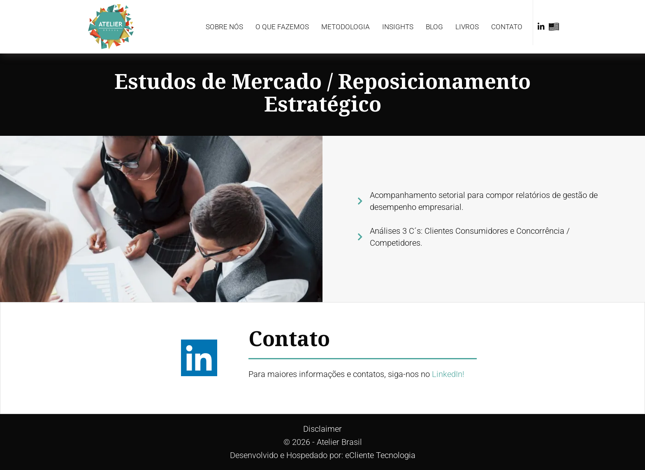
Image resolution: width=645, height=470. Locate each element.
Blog (434, 27)
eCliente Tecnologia (380, 455)
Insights (397, 27)
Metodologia (345, 27)
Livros (467, 27)
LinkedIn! (448, 374)
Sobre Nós (224, 27)
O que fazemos (282, 27)
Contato (506, 27)
